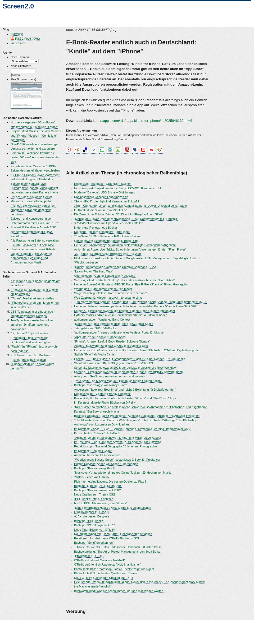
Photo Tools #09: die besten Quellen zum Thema (105, 573)
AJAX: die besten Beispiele (91, 516)
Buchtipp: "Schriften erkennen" (94, 542)
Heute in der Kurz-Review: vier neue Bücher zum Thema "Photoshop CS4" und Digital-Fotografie (136, 350)
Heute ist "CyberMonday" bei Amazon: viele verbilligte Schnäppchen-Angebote (125, 245)
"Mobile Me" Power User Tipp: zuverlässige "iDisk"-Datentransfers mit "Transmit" (126, 218)
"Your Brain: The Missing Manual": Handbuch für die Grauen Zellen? (118, 380)
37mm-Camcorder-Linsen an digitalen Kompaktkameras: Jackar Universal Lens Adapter (131, 205)
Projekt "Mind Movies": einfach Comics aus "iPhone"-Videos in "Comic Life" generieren (36, 135)
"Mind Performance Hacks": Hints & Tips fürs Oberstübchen (112, 507)
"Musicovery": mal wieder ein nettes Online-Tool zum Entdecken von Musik (122, 472)
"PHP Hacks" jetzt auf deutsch (93, 499)
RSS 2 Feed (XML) (27, 38)
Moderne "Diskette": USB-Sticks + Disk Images (104, 192)
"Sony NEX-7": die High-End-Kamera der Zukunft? (106, 201)
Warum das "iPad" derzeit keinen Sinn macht (103, 288)
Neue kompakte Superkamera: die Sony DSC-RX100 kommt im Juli (117, 188)
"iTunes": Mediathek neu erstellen (32, 298)
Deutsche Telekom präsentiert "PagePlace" (102, 231)
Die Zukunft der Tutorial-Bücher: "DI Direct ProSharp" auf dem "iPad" (118, 214)
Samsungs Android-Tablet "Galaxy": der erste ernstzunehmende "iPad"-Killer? (124, 280)
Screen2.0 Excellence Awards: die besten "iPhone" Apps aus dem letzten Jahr (35, 157)
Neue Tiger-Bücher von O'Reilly (94, 529)
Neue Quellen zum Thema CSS (94, 494)
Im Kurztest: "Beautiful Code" (93, 450)
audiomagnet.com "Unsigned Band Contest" (102, 319)
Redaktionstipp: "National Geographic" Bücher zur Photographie (115, 446)
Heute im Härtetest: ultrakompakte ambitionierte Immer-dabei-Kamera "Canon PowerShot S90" (135, 306)
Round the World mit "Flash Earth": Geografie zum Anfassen (113, 533)
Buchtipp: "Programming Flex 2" (94, 468)
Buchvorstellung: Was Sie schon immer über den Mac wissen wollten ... (120, 591)
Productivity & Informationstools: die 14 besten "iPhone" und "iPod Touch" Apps (125, 398)
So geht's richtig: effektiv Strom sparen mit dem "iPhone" (110, 293)
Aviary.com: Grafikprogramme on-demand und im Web (109, 376)
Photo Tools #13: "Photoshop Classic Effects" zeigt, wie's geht (114, 569)
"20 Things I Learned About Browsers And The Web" (108, 253)
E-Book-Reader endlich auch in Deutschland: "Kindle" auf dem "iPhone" (120, 315)
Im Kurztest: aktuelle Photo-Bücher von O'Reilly (104, 402)
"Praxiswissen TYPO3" (88, 555)
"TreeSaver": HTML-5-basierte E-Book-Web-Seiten (107, 236)
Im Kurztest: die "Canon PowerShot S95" (100, 210)
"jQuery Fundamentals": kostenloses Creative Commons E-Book (115, 267)
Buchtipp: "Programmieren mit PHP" (97, 490)
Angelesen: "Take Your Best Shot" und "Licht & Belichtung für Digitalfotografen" (125, 389)
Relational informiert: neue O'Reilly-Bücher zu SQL (107, 538)
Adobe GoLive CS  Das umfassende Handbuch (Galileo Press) (118, 547)
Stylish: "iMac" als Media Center (31, 196)
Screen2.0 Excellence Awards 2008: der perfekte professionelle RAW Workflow (34, 232)
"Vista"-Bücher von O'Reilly (91, 477)
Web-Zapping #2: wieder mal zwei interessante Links (108, 297)
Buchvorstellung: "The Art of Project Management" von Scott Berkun (118, 551)
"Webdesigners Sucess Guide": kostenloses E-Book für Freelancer (117, 459)
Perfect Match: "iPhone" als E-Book (97, 433)
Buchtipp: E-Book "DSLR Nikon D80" (98, 485)
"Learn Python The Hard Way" (93, 271)
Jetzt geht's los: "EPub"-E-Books (95, 328)
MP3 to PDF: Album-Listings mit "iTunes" (100, 503)
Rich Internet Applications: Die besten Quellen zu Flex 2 (110, 481)
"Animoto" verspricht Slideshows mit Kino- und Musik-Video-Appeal (117, 437)
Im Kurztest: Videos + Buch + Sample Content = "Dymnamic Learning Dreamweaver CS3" (132, 429)
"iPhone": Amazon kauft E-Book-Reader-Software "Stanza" (112, 341)
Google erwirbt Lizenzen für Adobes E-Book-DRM (106, 240)
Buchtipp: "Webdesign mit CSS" (94, 525)
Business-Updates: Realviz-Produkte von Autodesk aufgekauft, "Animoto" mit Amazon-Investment (137, 415)
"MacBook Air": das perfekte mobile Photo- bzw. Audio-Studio (113, 323)
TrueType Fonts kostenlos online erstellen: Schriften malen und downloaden (32, 325)
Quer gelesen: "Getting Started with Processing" (105, 275)
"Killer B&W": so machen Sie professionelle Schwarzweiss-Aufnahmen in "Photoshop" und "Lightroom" (140, 407)
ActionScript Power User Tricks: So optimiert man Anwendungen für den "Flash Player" (130, 249)
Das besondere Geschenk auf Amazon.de (101, 196)
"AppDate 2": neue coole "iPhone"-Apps (99, 337)
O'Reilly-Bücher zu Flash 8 (91, 511)
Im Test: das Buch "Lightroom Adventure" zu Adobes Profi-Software (117, 441)
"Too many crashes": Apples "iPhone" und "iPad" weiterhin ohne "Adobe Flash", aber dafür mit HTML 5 (140, 301)
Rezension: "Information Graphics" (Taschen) (103, 183)
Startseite (17, 33)
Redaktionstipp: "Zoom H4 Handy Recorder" (102, 393)
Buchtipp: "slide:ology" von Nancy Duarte (100, 385)
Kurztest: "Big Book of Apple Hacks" (97, 411)
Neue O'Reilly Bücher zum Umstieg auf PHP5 (103, 577)
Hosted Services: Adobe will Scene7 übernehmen (106, 463)
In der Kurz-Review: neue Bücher (95, 227)
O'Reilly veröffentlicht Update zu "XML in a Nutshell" (107, 564)
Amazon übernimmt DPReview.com (97, 455)
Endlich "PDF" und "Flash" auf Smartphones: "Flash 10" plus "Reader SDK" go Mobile (129, 358)
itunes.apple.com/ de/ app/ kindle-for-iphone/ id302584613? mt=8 (142, 121)
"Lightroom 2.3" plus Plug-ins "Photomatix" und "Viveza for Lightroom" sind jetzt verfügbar (30, 338)
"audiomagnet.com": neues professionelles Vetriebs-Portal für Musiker (119, 332)
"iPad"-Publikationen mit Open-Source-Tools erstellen (108, 223)
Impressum (18, 43)
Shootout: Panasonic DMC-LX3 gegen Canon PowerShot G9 (113, 363)
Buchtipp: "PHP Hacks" (89, 520)
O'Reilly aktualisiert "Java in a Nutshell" (99, 560)
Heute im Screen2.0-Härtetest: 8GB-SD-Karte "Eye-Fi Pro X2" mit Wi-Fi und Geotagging (131, 284)
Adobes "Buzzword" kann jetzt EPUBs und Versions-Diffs (111, 345)
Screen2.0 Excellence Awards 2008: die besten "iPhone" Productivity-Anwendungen (128, 371)
